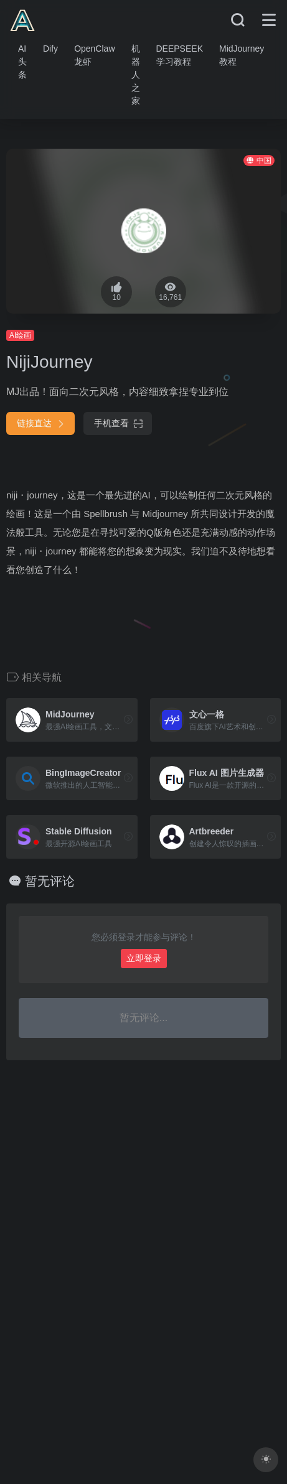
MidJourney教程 (241, 55)
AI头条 (22, 62)
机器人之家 (135, 75)
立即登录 (143, 958)
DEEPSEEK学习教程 (179, 55)
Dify (50, 49)
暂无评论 (50, 881)
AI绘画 (20, 335)
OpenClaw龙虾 (94, 55)
